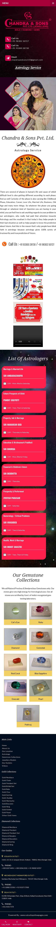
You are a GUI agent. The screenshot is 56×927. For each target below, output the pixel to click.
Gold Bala (6, 789)
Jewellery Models (9, 760)
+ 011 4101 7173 (8, 907)
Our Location (7, 751)
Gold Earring (7, 795)
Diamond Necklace (9, 827)
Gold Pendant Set (9, 783)
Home (4, 745)
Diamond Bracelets (9, 839)
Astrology (6, 754)
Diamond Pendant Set (11, 833)
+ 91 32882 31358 (8, 887)
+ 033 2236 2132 (21, 868)
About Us (6, 748)
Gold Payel (6, 812)
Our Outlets (7, 763)
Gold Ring (6, 807)
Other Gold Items (9, 815)
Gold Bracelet (7, 804)
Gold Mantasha (8, 801)
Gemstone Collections (11, 757)
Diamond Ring (7, 845)
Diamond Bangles (9, 836)
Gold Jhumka (7, 798)
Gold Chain (6, 780)
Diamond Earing (8, 842)
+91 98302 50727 (46, 244)
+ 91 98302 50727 (34, 868)
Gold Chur (6, 792)
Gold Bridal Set (8, 786)
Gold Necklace (8, 777)
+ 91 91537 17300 (22, 887)
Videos (5, 766)
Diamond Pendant (9, 830)
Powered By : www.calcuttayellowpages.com (28, 915)
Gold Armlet (7, 810)
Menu (29, 3)
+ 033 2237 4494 (8, 868)
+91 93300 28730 (27, 244)
